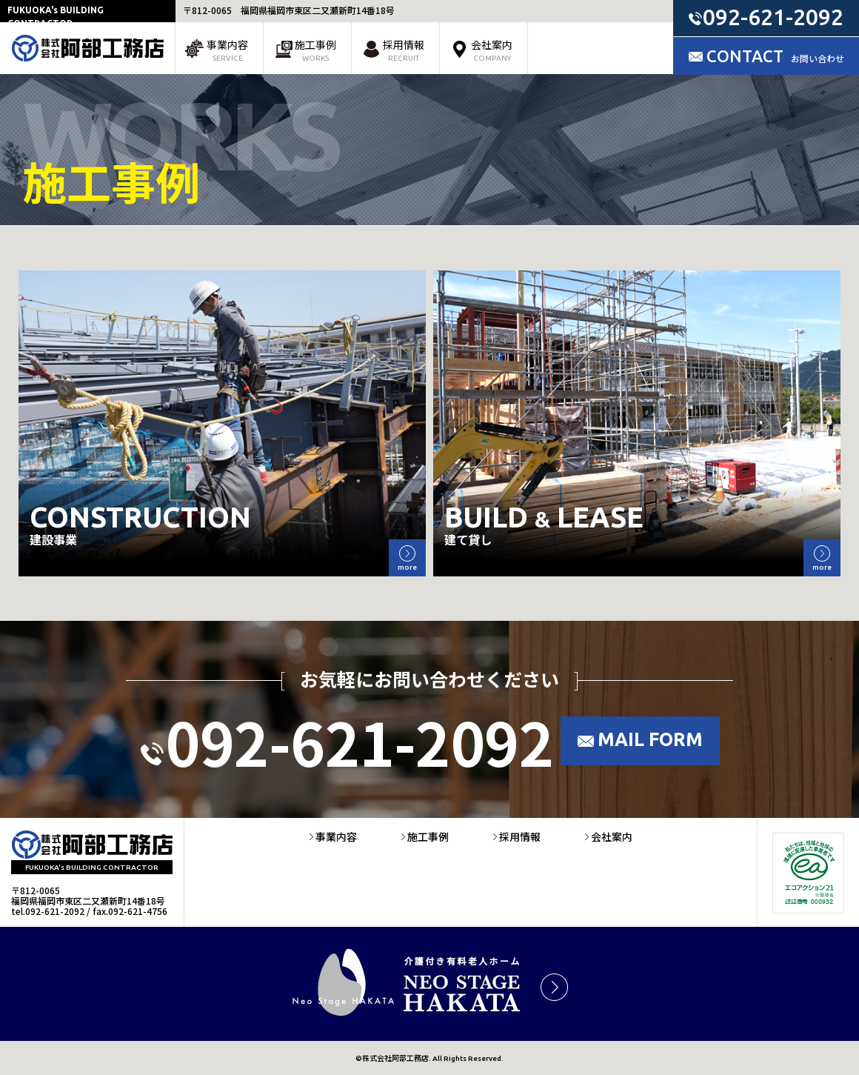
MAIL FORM (650, 739)
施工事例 (315, 50)
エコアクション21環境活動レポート (808, 873)
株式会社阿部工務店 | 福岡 (87, 48)
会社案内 (491, 50)
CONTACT (775, 56)
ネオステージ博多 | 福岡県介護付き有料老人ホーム (429, 984)
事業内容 (227, 50)
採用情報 (403, 50)
